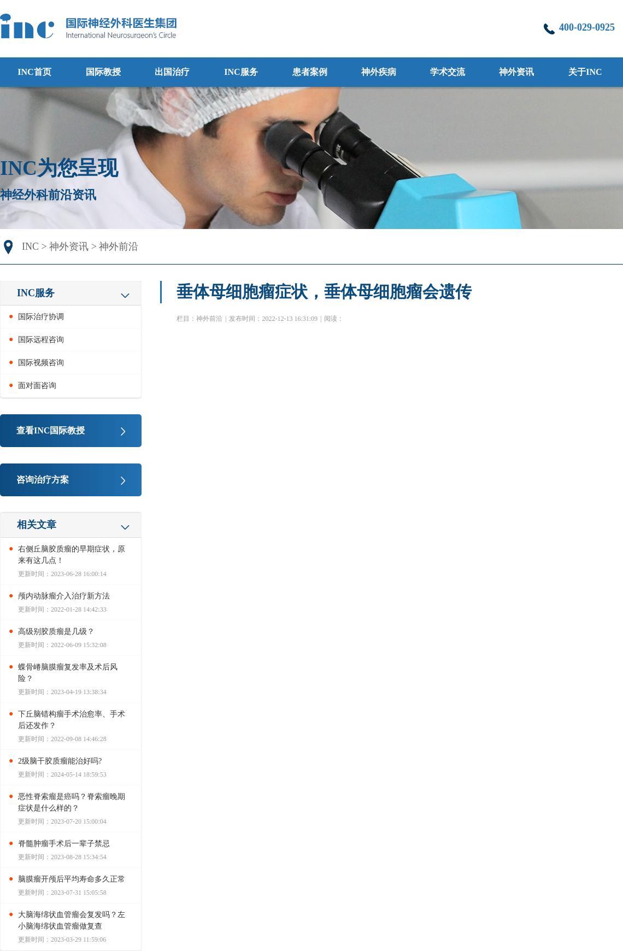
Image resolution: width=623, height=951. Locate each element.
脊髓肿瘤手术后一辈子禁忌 (64, 844)
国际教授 (103, 72)
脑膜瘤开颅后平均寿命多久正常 (71, 879)
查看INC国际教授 (50, 430)
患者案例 (309, 72)
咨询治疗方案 (42, 479)
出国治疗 (172, 72)
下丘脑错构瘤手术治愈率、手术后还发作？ (71, 720)
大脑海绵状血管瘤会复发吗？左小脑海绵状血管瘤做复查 (71, 920)
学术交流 (447, 72)
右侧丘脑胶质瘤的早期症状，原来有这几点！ (71, 555)
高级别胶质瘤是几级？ (56, 631)
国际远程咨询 (41, 340)
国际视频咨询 (41, 363)
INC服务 (240, 72)
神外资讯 (69, 246)
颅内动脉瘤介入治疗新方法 (64, 596)
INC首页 (34, 72)
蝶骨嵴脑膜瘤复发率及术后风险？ (67, 673)
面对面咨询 (37, 385)
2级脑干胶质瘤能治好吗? (60, 761)
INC (30, 246)
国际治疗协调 (41, 317)
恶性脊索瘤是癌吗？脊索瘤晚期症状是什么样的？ (71, 802)
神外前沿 (118, 246)
